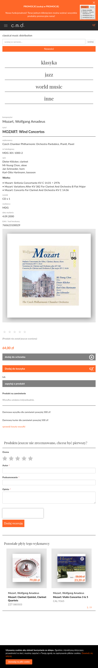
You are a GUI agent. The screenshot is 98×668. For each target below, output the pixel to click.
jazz (49, 74)
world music (49, 86)
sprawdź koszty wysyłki (13, 426)
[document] (49, 656)
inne (49, 98)
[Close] (93, 3)
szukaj (90, 41)
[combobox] (43, 41)
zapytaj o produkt (15, 383)
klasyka (49, 62)
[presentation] (22, 513)
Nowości (49, 48)
